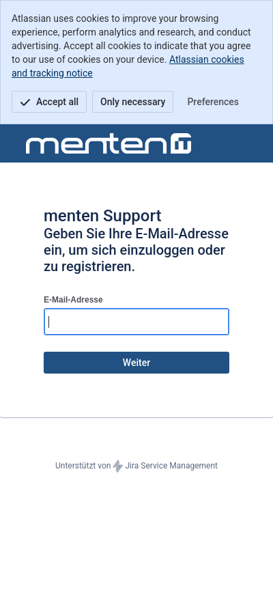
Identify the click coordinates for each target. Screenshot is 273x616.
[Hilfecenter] (109, 143)
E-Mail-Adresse (73, 300)
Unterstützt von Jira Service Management (136, 466)
